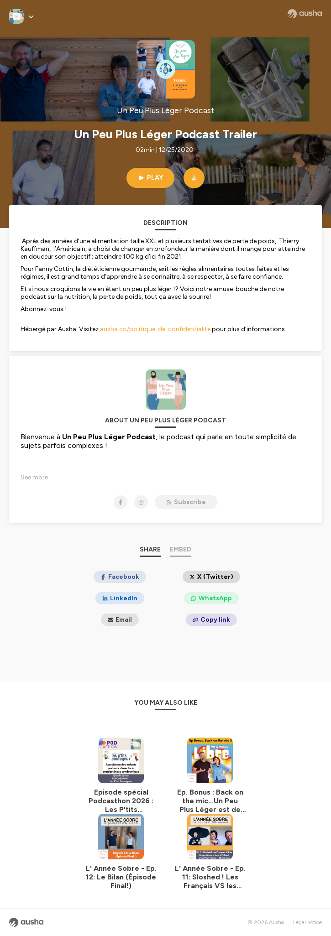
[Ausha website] (305, 13)
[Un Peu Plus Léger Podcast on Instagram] (141, 502)
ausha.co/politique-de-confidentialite (155, 329)
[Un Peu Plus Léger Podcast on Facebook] (120, 502)
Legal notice (307, 922)
